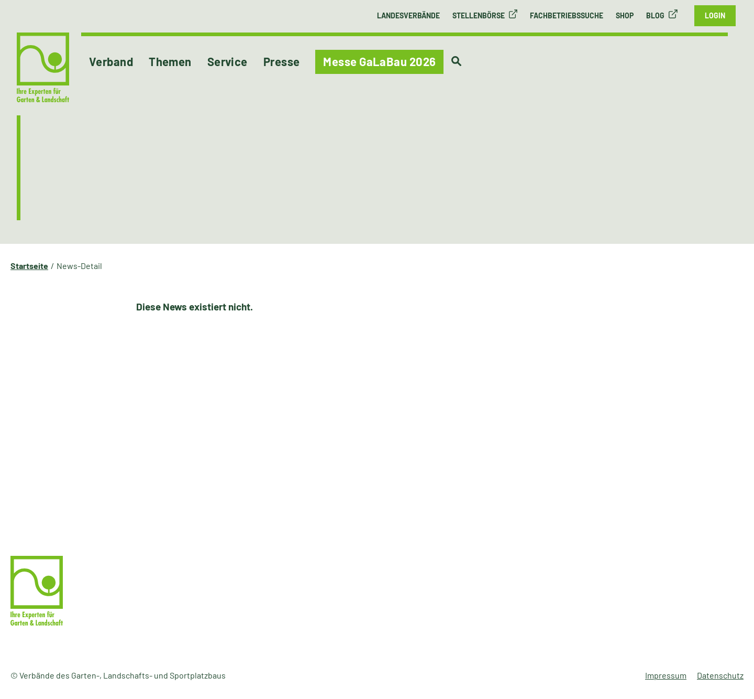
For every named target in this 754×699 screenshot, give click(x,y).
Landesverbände (408, 15)
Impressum (665, 675)
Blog (655, 15)
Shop (625, 15)
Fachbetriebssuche (566, 15)
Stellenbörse (478, 15)
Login (715, 15)
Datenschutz (720, 675)
